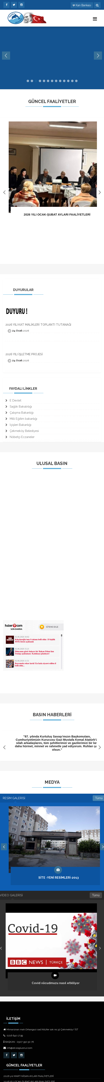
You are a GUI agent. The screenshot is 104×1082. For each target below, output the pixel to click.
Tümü (96, 895)
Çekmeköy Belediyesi (22, 431)
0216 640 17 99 (13, 1035)
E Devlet (13, 400)
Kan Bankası (83, 5)
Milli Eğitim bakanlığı (21, 418)
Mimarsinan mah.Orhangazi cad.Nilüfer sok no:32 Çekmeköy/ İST (40, 1029)
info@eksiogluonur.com (17, 1048)
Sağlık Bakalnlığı (18, 406)
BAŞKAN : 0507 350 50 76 (18, 1041)
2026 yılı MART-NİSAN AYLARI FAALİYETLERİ (28, 1076)
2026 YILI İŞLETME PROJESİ (24, 354)
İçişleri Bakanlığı (18, 424)
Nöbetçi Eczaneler (20, 437)
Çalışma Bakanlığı (19, 412)
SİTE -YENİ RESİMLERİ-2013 (58, 877)
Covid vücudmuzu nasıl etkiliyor (56, 983)
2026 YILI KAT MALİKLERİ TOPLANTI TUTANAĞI (38, 324)
